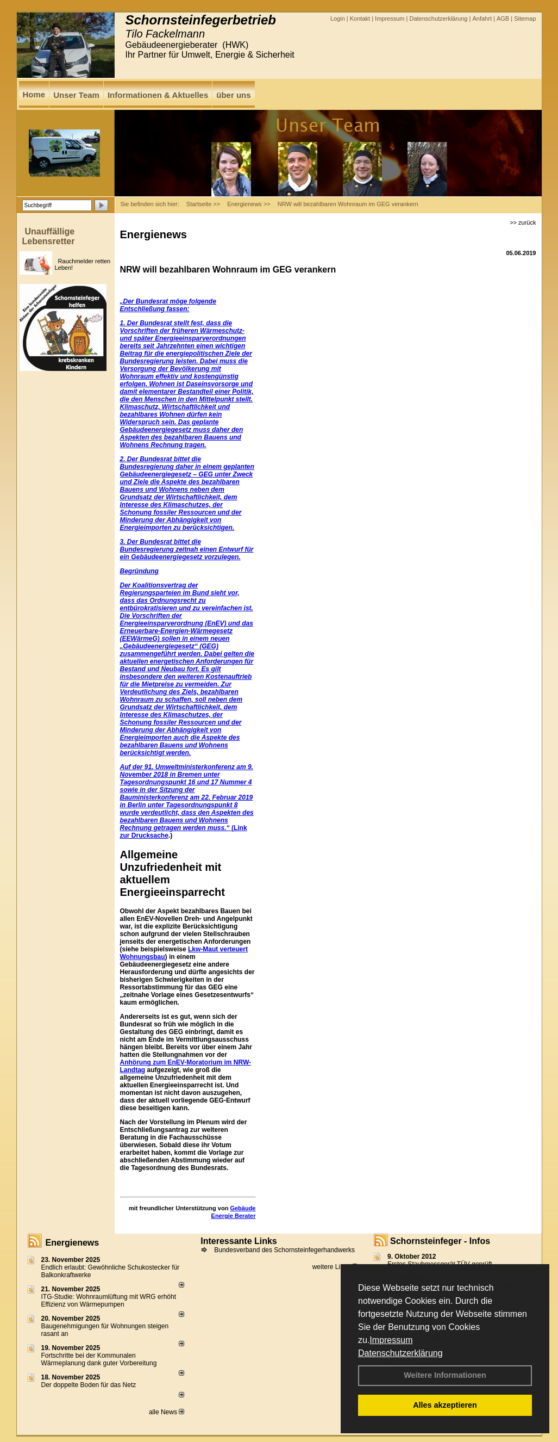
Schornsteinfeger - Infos (440, 1241)
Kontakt (360, 18)
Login (337, 18)
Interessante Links (238, 1241)
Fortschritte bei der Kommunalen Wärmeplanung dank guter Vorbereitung (99, 1359)
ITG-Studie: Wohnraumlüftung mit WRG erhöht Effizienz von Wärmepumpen (109, 1300)
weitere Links (335, 1267)
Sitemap (525, 18)
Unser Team (76, 95)
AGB (503, 18)
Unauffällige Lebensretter (48, 236)
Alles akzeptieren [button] (445, 1405)
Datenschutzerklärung (400, 1353)
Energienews (72, 1242)
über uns (233, 95)
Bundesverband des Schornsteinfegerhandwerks (284, 1250)
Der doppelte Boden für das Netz (88, 1385)
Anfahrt (481, 18)
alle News (166, 1412)
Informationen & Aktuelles (158, 95)
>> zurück (523, 222)
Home (34, 94)
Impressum (390, 1340)
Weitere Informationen (445, 1375)
